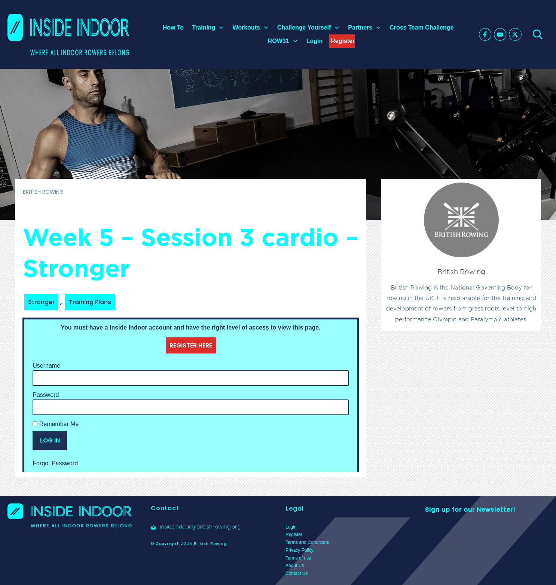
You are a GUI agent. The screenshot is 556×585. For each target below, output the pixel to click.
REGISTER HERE (190, 345)
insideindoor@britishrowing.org (200, 527)
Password (46, 395)
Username (46, 365)
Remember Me (56, 424)
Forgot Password (55, 463)
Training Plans (90, 302)
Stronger (41, 302)
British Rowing (461, 272)
